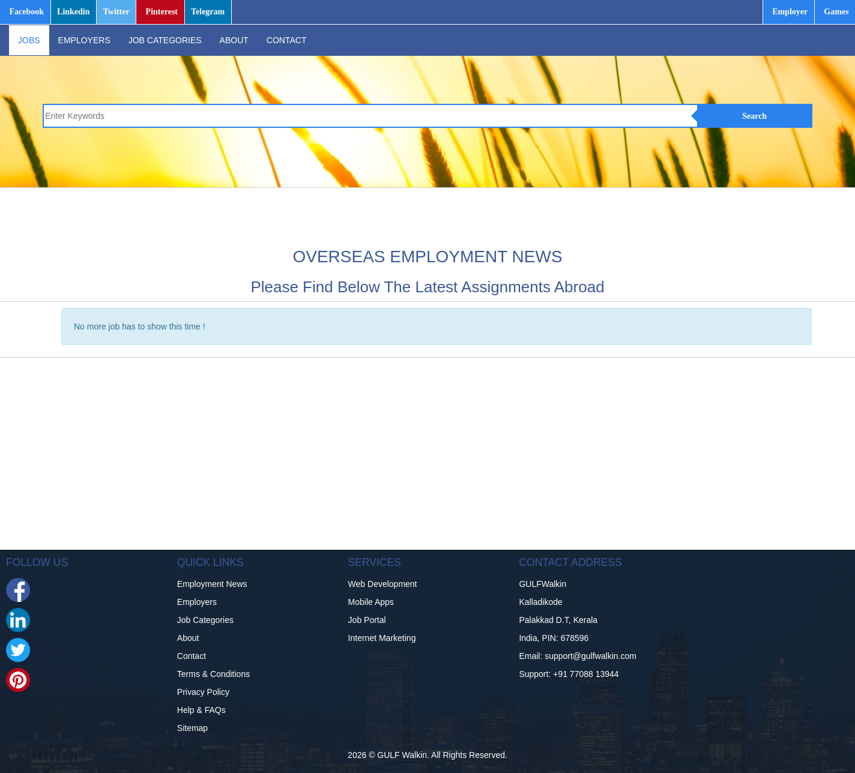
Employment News (212, 584)
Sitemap (192, 728)
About (188, 638)
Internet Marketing (382, 638)
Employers (197, 602)
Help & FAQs (201, 710)
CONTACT (287, 40)
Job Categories (205, 620)
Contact (191, 656)
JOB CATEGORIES (165, 40)
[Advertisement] (441, 215)
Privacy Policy (203, 692)
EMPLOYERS (84, 40)
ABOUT (234, 40)
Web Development (382, 584)
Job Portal (367, 620)
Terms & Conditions (213, 674)
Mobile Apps (371, 602)
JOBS (29, 40)
